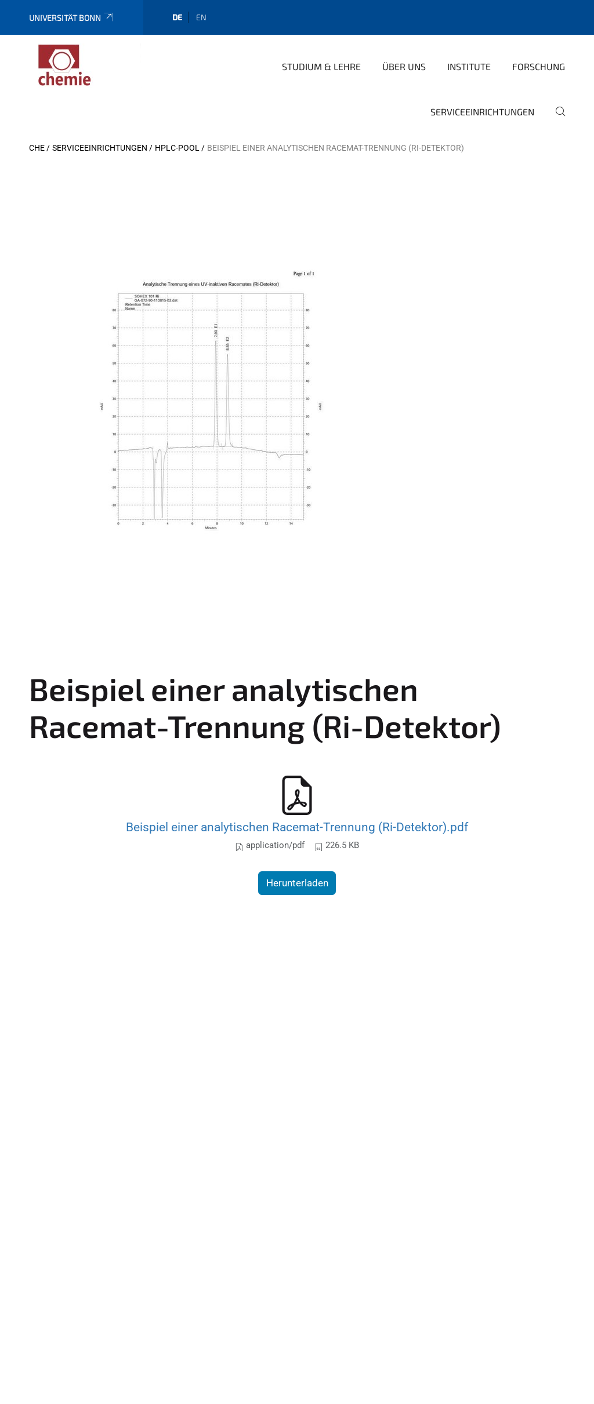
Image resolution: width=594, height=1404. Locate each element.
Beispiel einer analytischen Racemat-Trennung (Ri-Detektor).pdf (297, 827)
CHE (37, 147)
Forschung (538, 66)
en (201, 17)
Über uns (404, 66)
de (177, 17)
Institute (469, 66)
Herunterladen (297, 883)
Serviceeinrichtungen (482, 111)
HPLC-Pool (177, 147)
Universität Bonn (71, 18)
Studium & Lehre (321, 66)
